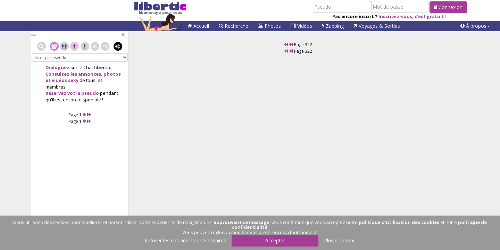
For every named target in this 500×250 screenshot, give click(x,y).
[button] (475, 26)
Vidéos (301, 26)
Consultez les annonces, (73, 74)
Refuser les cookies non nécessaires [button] (185, 240)
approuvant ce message (241, 222)
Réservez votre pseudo (72, 93)
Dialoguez (57, 67)
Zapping (333, 26)
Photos (269, 26)
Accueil (198, 26)
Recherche (233, 26)
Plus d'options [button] (340, 240)
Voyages (376, 26)
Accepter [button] (275, 240)
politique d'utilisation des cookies (399, 222)
